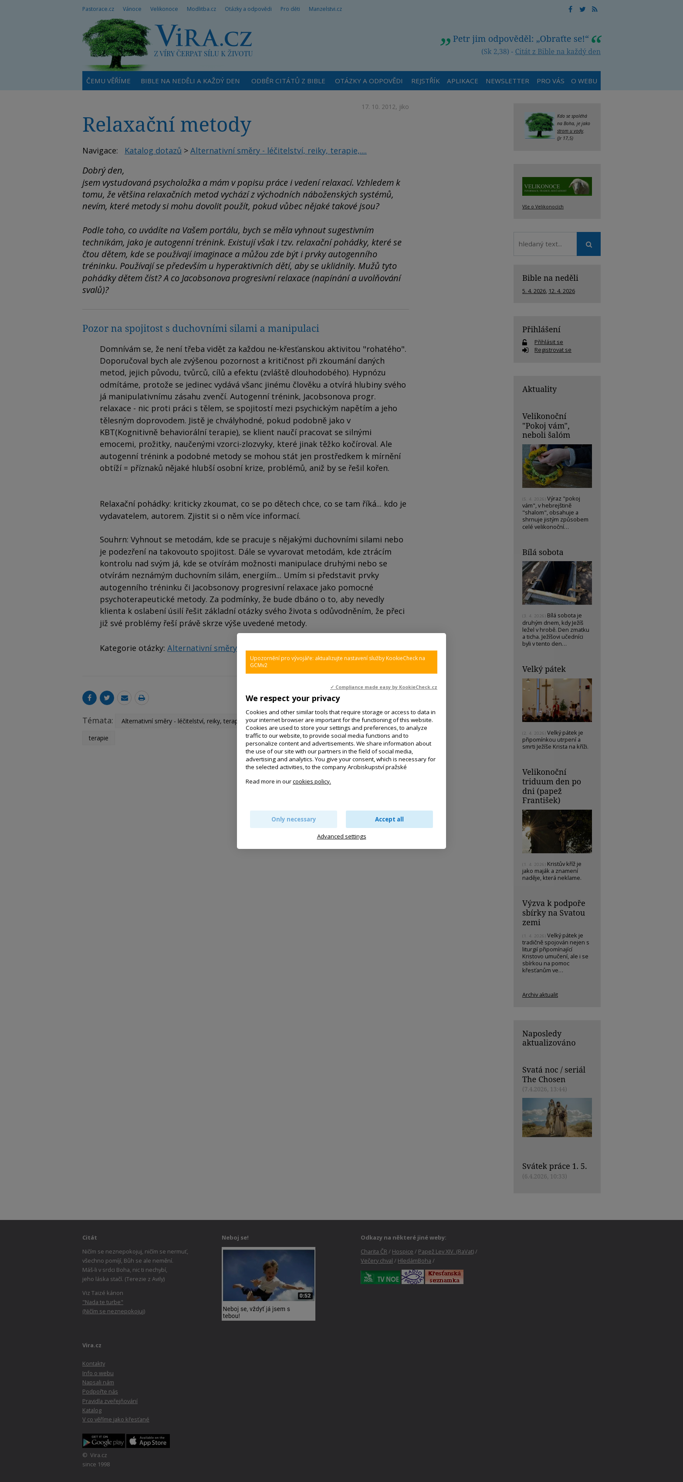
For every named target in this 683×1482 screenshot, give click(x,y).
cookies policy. (312, 781)
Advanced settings (341, 836)
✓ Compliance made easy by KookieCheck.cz (383, 687)
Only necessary (293, 819)
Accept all (389, 819)
